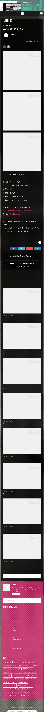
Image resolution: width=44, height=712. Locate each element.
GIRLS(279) (6, 237)
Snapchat (31, 662)
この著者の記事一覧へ (33, 41)
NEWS (8, 662)
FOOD (35, 665)
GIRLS (7, 21)
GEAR (19, 679)
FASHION (24, 665)
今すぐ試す (27, 8)
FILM (17, 668)
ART (7, 668)
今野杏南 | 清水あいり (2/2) (14, 494)
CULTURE (9, 685)
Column (22, 685)
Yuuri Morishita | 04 (11, 529)
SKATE (8, 672)
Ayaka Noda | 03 (10, 424)
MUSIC (27, 668)
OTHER (25, 695)
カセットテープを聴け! (12, 692)
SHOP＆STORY (10, 665)
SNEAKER (28, 675)
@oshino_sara (16, 214)
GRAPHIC (31, 679)
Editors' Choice (10, 689)
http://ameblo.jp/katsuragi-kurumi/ (17, 210)
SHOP (16, 675)
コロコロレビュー (30, 692)
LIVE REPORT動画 (11, 695)
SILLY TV (19, 662)
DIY (7, 675)
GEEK (8, 679)
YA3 (12, 35)
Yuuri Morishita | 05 (11, 353)
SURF (18, 672)
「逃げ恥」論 (26, 689)
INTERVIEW (10, 682)
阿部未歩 (6, 318)
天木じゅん (7, 388)
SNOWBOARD (30, 672)
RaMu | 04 (7, 459)
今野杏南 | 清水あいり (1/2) (14, 564)
